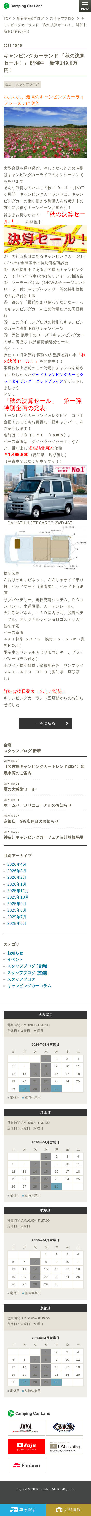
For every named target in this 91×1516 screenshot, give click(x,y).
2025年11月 (18, 891)
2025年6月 (17, 923)
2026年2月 (17, 877)
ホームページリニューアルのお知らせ (38, 805)
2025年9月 (17, 904)
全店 (8, 84)
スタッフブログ (27, 84)
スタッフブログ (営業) (27, 966)
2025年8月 (17, 910)
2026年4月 (17, 864)
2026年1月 (17, 884)
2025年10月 (18, 897)
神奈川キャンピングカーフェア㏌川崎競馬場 (44, 837)
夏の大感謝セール (20, 789)
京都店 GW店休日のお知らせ (31, 821)
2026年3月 (17, 871)
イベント (15, 959)
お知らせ (15, 953)
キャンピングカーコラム (29, 986)
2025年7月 (17, 917)
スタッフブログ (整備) (27, 973)
